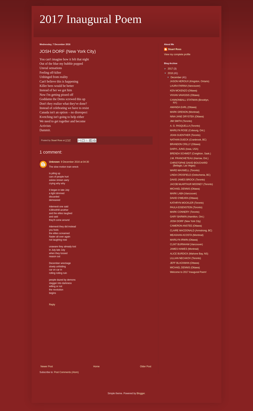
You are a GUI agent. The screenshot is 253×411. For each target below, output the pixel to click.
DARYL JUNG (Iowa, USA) (184, 149)
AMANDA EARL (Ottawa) (183, 107)
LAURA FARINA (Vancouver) (185, 85)
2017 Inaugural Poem (91, 19)
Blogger (141, 393)
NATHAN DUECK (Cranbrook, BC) (188, 139)
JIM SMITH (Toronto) (181, 121)
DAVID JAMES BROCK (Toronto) (187, 179)
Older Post (145, 366)
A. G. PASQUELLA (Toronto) (185, 125)
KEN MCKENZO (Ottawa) (183, 90)
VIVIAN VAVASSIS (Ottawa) (184, 95)
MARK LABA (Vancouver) (183, 193)
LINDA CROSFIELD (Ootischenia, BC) (190, 175)
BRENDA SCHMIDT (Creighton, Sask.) (190, 153)
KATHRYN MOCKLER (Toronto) (187, 202)
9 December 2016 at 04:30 (75, 161)
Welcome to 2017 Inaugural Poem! (188, 272)
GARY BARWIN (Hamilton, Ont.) (187, 216)
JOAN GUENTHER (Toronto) (185, 135)
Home (96, 366)
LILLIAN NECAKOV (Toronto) (185, 258)
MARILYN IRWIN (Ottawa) (184, 239)
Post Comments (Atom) (66, 372)
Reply (52, 304)
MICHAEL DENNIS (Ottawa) (185, 188)
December (176, 77)
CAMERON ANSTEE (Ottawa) (186, 225)
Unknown (54, 161)
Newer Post (47, 366)
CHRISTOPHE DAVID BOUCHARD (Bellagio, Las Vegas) (189, 164)
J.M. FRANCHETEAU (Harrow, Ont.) (189, 158)
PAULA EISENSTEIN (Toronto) (186, 207)
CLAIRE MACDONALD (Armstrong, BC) (191, 230)
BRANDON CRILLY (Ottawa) (185, 144)
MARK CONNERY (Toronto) (184, 212)
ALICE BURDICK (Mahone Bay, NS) (189, 253)
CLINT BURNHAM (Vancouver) (186, 244)
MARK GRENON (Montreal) (184, 112)
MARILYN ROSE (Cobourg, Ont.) (187, 130)
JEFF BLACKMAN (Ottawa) (184, 263)
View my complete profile (177, 54)
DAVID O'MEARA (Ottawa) (184, 198)
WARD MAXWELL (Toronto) (184, 170)
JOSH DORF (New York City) (185, 221)
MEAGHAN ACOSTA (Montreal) (186, 235)
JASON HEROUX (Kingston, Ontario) (189, 81)
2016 (171, 73)
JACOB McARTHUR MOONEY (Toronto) (191, 184)
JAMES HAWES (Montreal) (184, 249)
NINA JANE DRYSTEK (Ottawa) (187, 116)
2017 (171, 68)
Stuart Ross (174, 49)
